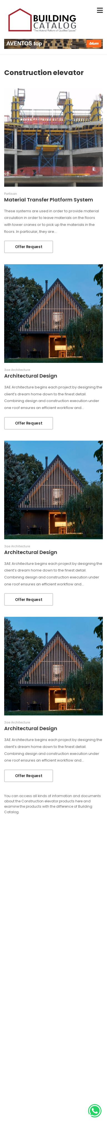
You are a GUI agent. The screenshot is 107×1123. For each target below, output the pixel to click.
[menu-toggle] (100, 10)
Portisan (10, 193)
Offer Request (28, 246)
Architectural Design (30, 375)
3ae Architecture (17, 369)
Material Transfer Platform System (48, 199)
